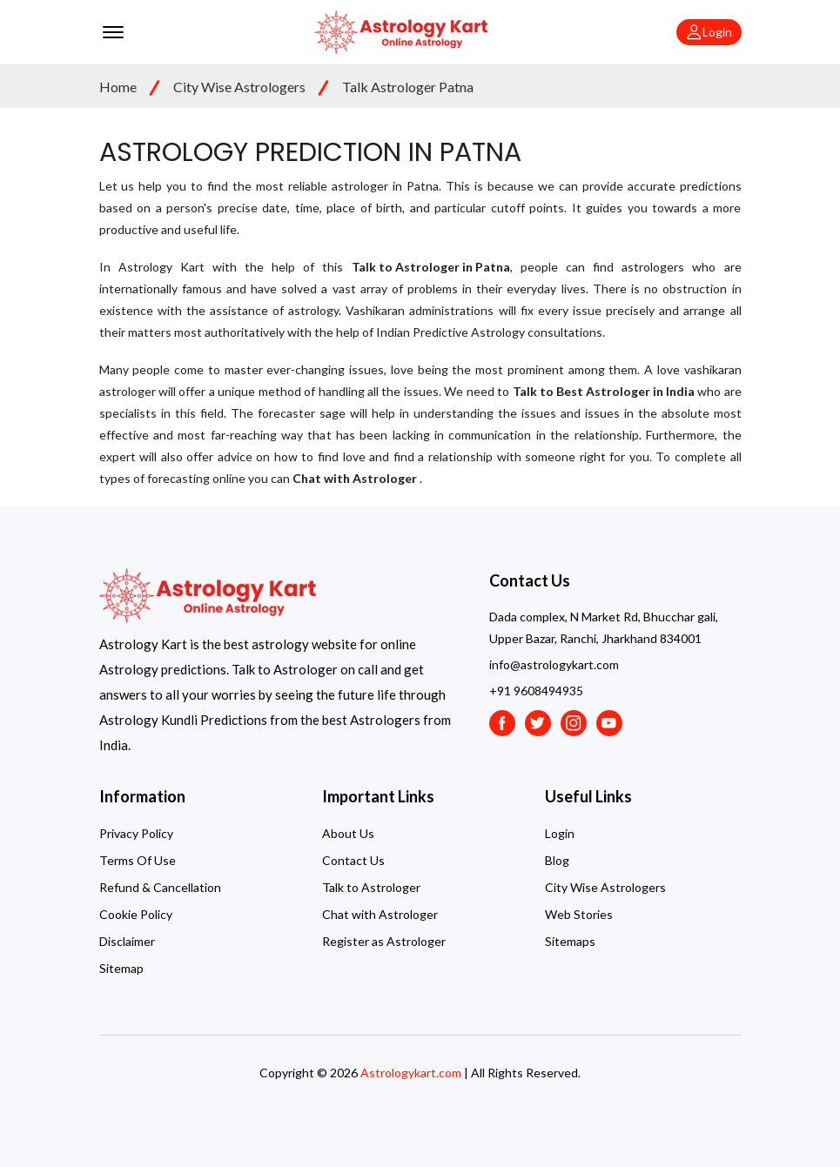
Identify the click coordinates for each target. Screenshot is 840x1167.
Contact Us (353, 860)
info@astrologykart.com (554, 664)
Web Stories (579, 914)
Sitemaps (570, 941)
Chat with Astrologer (380, 914)
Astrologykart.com (410, 1072)
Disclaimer (127, 941)
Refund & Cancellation (160, 887)
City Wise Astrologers (239, 86)
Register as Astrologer (384, 941)
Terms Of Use (137, 860)
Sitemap (121, 968)
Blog (557, 860)
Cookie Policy (135, 914)
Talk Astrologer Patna (408, 86)
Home (118, 86)
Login (560, 833)
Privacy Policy (136, 833)
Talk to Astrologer (371, 887)
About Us (348, 833)
